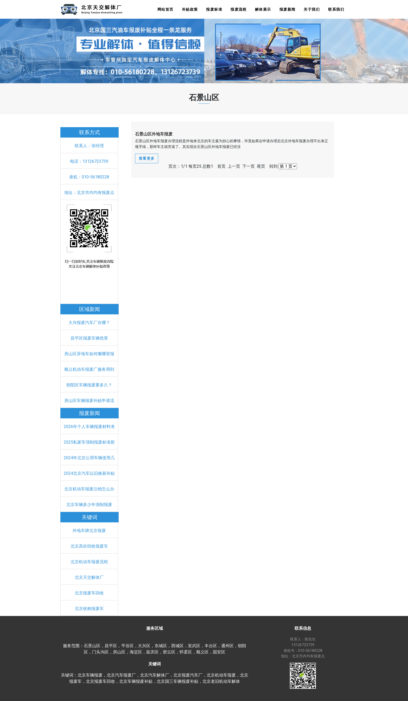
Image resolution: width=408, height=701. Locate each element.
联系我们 (336, 9)
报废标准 (214, 9)
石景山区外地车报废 (154, 134)
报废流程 (239, 9)
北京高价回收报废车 (89, 546)
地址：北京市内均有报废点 (89, 192)
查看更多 (147, 158)
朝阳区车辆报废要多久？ (89, 384)
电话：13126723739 (89, 161)
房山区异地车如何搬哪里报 (89, 353)
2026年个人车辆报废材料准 (89, 426)
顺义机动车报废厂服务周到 (89, 369)
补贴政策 (190, 9)
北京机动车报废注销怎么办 (89, 488)
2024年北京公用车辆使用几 (89, 457)
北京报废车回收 (89, 592)
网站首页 (165, 9)
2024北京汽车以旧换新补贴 (89, 473)
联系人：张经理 (89, 145)
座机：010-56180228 (89, 176)
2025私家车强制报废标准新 (89, 442)
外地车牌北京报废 (89, 530)
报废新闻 (287, 9)
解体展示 (263, 9)
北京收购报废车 (89, 608)
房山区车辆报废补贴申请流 (89, 400)
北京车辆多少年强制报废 (89, 504)
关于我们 (312, 9)
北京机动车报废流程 (89, 561)
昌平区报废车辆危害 (89, 338)
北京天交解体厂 (89, 577)
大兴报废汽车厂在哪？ (89, 322)
